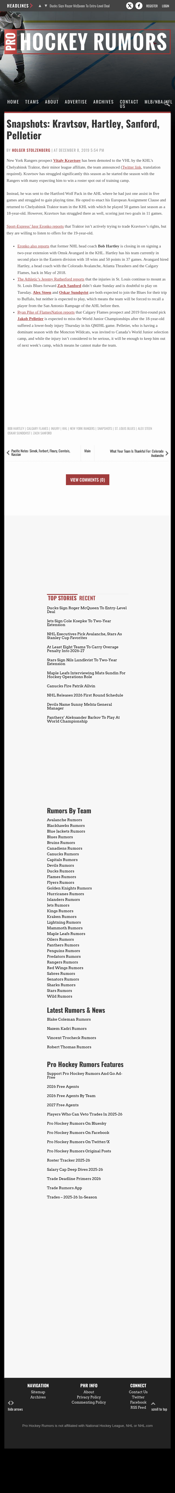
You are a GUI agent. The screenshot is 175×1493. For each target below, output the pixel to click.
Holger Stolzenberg (31, 150)
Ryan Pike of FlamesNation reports (46, 312)
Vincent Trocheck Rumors (71, 1038)
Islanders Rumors (63, 899)
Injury (55, 428)
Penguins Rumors (63, 951)
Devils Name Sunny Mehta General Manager (79, 706)
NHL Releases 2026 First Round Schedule (85, 695)
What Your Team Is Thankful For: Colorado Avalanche (137, 453)
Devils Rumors (60, 865)
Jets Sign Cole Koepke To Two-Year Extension (79, 623)
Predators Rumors (64, 956)
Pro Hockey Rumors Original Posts (79, 1151)
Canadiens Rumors (64, 848)
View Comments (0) (87, 479)
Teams (32, 101)
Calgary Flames (37, 428)
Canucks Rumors (63, 854)
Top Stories (62, 598)
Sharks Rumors (61, 985)
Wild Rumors (59, 996)
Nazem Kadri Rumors (67, 1028)
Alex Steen (42, 292)
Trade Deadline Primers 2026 (74, 1178)
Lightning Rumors (64, 922)
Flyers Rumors (60, 882)
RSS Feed (138, 1407)
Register (152, 6)
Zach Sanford (69, 285)
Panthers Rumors (63, 945)
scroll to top (159, 1406)
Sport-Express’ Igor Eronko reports (35, 226)
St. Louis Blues (125, 428)
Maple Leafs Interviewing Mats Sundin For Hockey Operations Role (86, 675)
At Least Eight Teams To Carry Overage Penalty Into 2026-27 (83, 649)
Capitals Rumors (62, 859)
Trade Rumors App (64, 1188)
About (52, 101)
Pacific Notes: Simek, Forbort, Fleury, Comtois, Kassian (40, 452)
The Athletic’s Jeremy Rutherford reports (50, 279)
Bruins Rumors (61, 842)
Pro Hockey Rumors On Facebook (78, 1132)
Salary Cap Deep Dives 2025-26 (75, 1169)
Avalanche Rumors (64, 820)
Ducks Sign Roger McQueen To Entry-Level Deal (80, 6)
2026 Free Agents (63, 1086)
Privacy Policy (89, 1397)
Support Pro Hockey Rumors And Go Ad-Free (84, 1075)
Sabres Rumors (61, 973)
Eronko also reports (33, 246)
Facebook (138, 1402)
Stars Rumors (59, 990)
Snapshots (104, 428)
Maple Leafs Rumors (66, 933)
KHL (64, 428)
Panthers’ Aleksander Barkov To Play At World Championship (83, 719)
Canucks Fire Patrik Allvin (71, 686)
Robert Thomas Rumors (69, 1047)
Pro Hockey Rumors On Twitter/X (78, 1142)
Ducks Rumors (60, 871)
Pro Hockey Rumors (23, 30)
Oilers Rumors (60, 939)
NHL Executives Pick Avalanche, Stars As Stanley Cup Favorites (84, 636)
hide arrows (15, 1406)
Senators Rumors (63, 979)
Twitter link (131, 167)
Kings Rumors (60, 911)
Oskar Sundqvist (73, 292)
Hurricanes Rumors (65, 894)
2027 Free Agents (63, 1105)
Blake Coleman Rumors (69, 1019)
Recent (87, 598)
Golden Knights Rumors (69, 888)
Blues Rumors (60, 837)
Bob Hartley (16, 428)
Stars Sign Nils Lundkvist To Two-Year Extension (82, 662)
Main (87, 450)
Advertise (76, 101)
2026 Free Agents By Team (71, 1096)
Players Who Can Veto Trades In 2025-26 (84, 1114)
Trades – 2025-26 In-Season (72, 1197)
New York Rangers (82, 428)
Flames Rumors (61, 877)
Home (13, 101)
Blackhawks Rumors (66, 825)
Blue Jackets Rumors (66, 831)
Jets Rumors (58, 905)
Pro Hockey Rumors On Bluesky (76, 1123)
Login (165, 6)
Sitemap (38, 1392)
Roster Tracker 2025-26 (68, 1160)
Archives (103, 101)
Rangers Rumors (62, 962)
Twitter (138, 1397)
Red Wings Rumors (65, 968)
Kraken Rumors (62, 916)
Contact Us (129, 103)
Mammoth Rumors (64, 928)
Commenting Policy (89, 1402)
